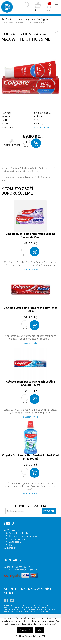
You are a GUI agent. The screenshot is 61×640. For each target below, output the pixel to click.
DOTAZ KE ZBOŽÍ (12, 145)
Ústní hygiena (43, 19)
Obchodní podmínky (18, 533)
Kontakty (11, 548)
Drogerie (28, 19)
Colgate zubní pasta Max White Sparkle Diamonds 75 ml (30, 235)
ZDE (43, 636)
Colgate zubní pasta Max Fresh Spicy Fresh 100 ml (30, 309)
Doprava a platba (17, 539)
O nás (11, 545)
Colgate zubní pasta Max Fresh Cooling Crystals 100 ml (30, 383)
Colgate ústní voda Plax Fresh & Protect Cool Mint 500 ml (30, 457)
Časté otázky (15, 542)
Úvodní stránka (13, 19)
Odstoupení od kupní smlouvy (23, 536)
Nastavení (25, 630)
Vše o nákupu (13, 530)
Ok (39, 630)
